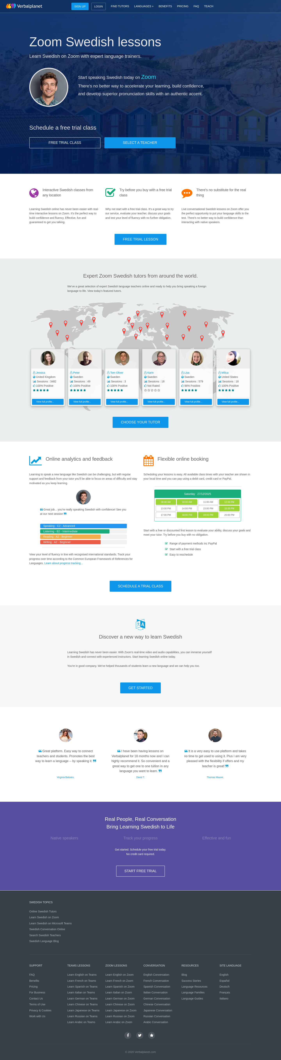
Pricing (33, 986)
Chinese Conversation (156, 1004)
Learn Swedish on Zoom (44, 917)
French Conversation (156, 980)
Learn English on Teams (82, 974)
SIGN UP (80, 6)
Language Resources (194, 986)
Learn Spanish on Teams (82, 986)
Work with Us (37, 1016)
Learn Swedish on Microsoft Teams (50, 923)
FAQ (196, 6)
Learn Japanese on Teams (83, 1010)
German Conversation (156, 998)
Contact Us (36, 998)
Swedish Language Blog (44, 941)
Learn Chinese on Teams (82, 1004)
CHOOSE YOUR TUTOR (140, 422)
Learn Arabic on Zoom (118, 1022)
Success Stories (191, 980)
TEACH (208, 6)
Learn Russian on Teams (82, 1016)
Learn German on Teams (82, 998)
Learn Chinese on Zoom (120, 1004)
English (224, 974)
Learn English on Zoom (119, 974)
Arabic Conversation (155, 1022)
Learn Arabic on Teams (81, 1022)
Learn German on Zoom (119, 998)
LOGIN (98, 6)
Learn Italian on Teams (81, 992)
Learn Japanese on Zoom (121, 1010)
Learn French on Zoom (119, 980)
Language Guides (192, 998)
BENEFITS (165, 6)
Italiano (224, 998)
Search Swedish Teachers (45, 935)
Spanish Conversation (156, 986)
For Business (37, 992)
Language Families (193, 992)
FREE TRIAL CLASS (65, 143)
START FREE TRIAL (140, 871)
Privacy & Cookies (40, 1010)
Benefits (34, 980)
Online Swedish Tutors (43, 911)
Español (224, 980)
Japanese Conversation (157, 1010)
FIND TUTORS (120, 6)
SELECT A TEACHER (140, 143)
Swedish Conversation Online (47, 929)
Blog (184, 974)
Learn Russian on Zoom (119, 1016)
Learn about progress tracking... (63, 563)
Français (225, 992)
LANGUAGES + (144, 6)
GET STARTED (140, 688)
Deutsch (224, 986)
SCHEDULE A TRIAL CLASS (140, 586)
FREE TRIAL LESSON (140, 239)
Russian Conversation (156, 1016)
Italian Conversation (155, 992)
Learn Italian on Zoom (118, 992)
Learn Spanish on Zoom (119, 986)
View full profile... (43, 401)
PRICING (182, 6)
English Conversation (156, 974)
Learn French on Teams (81, 980)
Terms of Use (37, 1004)
